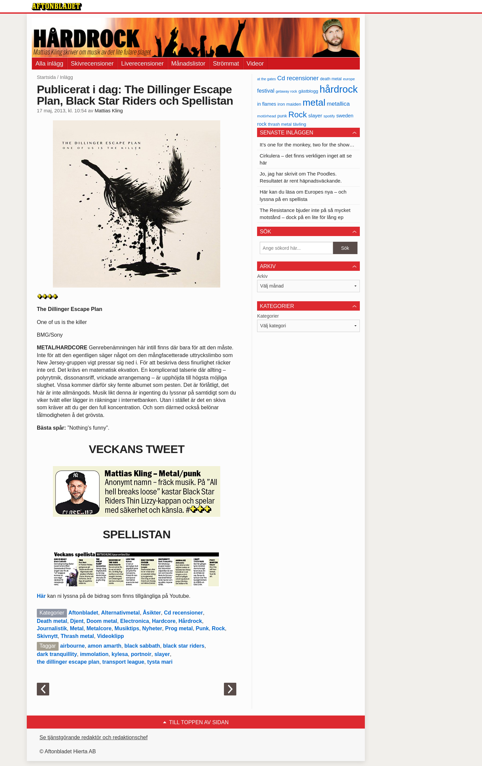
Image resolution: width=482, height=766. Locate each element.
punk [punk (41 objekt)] (282, 115)
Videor (255, 63)
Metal (77, 628)
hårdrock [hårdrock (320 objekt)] (339, 89)
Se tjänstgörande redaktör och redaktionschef (93, 737)
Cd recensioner (183, 613)
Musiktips (126, 628)
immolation (94, 654)
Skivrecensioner (92, 63)
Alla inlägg (49, 63)
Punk (202, 628)
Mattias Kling (109, 110)
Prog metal (179, 628)
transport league (123, 662)
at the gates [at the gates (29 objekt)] (266, 79)
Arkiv (262, 276)
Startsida (46, 77)
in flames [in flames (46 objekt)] (266, 104)
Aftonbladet (83, 613)
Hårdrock (190, 621)
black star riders (184, 646)
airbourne (72, 646)
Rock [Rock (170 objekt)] (297, 114)
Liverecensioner (142, 63)
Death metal (52, 621)
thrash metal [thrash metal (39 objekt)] (280, 124)
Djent (77, 621)
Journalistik (52, 628)
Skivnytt (47, 636)
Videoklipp (110, 636)
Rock (218, 628)
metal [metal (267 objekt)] (314, 102)
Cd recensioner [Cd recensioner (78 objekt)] (298, 78)
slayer (162, 654)
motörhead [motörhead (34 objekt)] (266, 116)
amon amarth (104, 646)
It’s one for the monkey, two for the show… (307, 144)
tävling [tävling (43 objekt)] (299, 124)
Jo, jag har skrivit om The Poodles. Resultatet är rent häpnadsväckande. (301, 177)
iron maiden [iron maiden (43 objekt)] (289, 104)
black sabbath (142, 646)
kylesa (119, 654)
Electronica (134, 621)
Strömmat (226, 63)
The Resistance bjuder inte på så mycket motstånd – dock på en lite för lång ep (305, 213)
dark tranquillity (57, 654)
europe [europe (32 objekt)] (349, 79)
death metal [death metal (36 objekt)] (330, 79)
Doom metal (101, 621)
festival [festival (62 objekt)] (265, 91)
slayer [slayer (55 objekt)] (315, 115)
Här (41, 596)
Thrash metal (77, 636)
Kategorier (268, 316)
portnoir (141, 654)
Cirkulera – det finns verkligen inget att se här (306, 159)
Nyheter (152, 628)
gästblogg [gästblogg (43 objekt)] (308, 91)
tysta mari (160, 662)
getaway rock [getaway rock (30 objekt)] (286, 91)
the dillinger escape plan (68, 662)
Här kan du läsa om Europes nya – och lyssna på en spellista (303, 195)
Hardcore (163, 621)
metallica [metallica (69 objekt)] (338, 103)
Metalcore (99, 628)
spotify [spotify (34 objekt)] (329, 116)
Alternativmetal (120, 613)
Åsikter (152, 613)
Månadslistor (188, 63)
